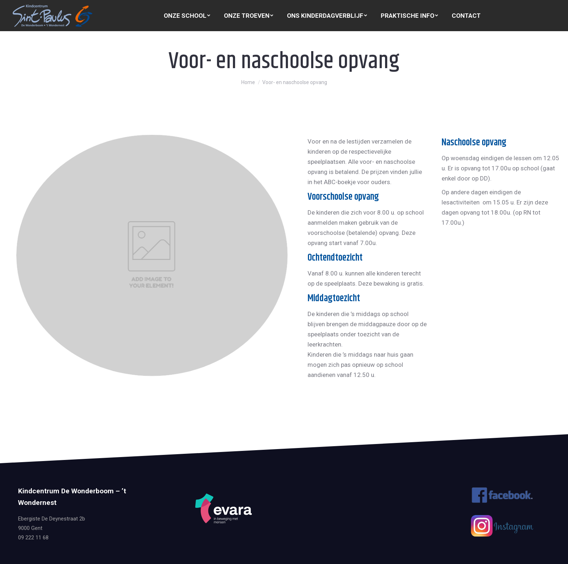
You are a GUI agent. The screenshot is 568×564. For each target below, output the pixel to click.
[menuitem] (187, 16)
